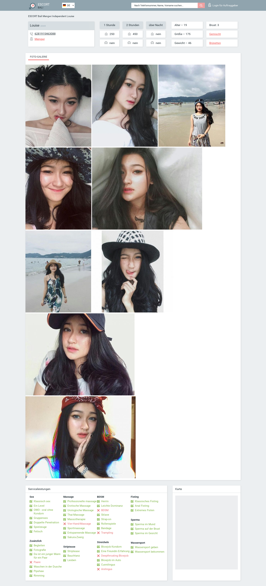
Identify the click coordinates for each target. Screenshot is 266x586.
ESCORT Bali (35, 16)
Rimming (39, 575)
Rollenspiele (108, 523)
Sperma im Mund (145, 524)
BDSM (105, 510)
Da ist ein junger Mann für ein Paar (47, 555)
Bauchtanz (73, 555)
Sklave (105, 514)
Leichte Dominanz (112, 505)
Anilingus (106, 569)
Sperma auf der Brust (147, 528)
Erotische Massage (79, 505)
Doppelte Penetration (46, 522)
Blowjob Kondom (111, 546)
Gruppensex (41, 518)
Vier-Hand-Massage (79, 523)
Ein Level (39, 505)
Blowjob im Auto (111, 560)
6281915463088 (45, 33)
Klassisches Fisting (146, 501)
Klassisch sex (42, 501)
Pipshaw (39, 571)
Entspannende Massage (81, 532)
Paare (37, 562)
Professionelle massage (81, 501)
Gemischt (215, 34)
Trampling (107, 532)
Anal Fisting (142, 505)
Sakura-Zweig (75, 537)
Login (223, 5)
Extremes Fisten (144, 510)
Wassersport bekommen (149, 551)
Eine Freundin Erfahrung (115, 551)
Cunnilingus (108, 564)
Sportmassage (76, 528)
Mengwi (47, 16)
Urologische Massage (80, 510)
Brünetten (215, 43)
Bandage (106, 528)
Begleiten (39, 545)
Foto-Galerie (38, 56)
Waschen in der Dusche (48, 566)
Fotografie (40, 550)
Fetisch (38, 531)
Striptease (73, 551)
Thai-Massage (75, 514)
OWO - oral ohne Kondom (43, 511)
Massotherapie (76, 519)
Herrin (105, 501)
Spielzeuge (40, 527)
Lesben (71, 560)
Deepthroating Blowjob (114, 555)
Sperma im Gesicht (146, 533)
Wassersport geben (146, 547)
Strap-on (106, 519)
